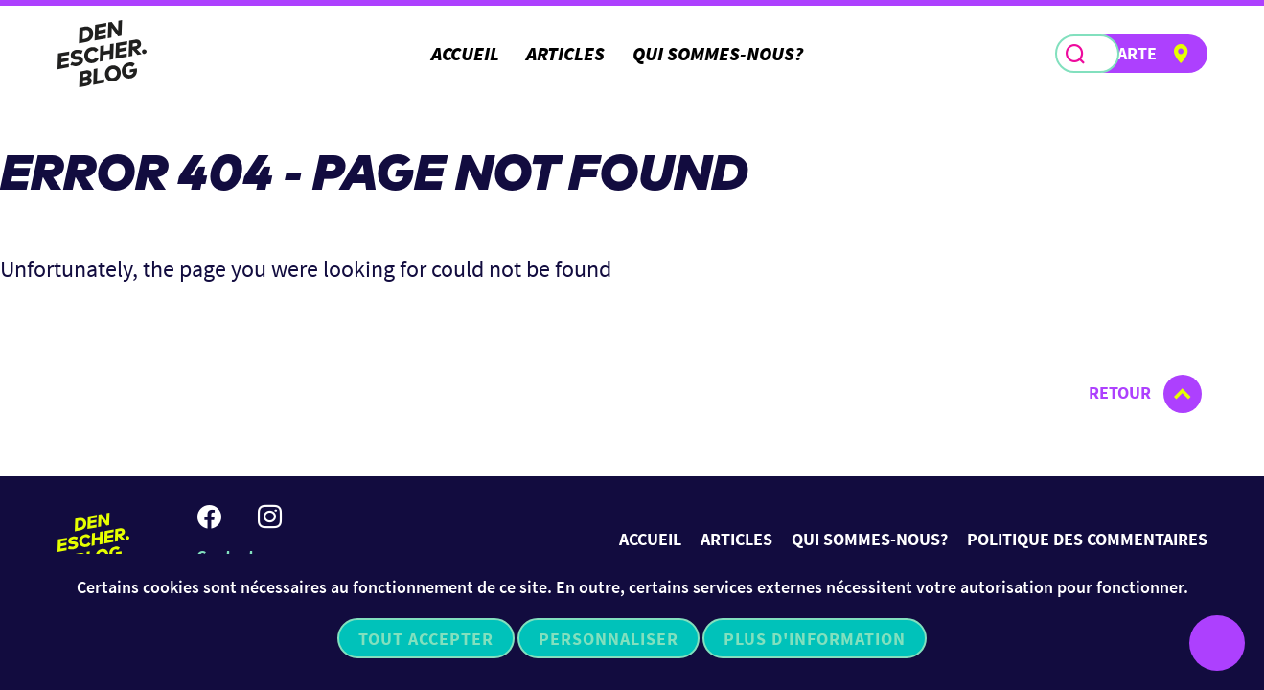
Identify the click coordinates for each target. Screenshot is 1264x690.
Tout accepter (426, 639)
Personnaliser (608, 639)
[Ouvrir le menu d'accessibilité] (1217, 643)
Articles (565, 53)
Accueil (465, 53)
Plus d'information (815, 639)
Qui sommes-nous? (717, 53)
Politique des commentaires (1087, 539)
